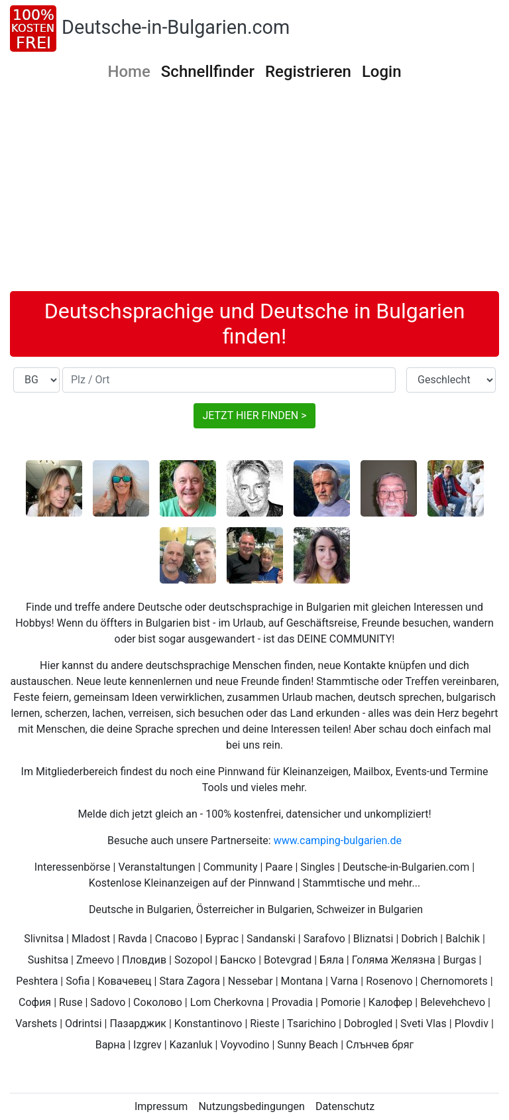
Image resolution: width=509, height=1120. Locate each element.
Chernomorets (454, 981)
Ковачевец (124, 981)
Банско (238, 960)
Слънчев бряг (380, 1044)
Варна (110, 1044)
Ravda (132, 938)
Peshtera (37, 981)
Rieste (264, 1023)
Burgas (459, 960)
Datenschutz (344, 1106)
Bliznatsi (373, 938)
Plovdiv (471, 1023)
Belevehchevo (452, 1002)
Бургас (222, 938)
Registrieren (308, 71)
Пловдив (144, 960)
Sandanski (271, 938)
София (35, 1002)
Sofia (77, 981)
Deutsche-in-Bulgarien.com (176, 27)
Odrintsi (83, 1023)
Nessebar (250, 981)
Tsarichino (311, 1023)
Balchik (462, 938)
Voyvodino (244, 1044)
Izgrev (147, 1044)
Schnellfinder (207, 71)
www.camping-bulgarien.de (338, 840)
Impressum (161, 1106)
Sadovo (107, 1002)
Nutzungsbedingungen (251, 1106)
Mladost (91, 938)
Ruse (70, 1002)
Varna (345, 981)
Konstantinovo (208, 1023)
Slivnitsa (44, 938)
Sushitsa (48, 960)
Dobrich (419, 938)
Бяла (331, 960)
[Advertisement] (254, 191)
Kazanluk (191, 1044)
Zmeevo (95, 960)
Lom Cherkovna (227, 1002)
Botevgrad (287, 960)
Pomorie (341, 1002)
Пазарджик (137, 1023)
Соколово (157, 1002)
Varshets (36, 1023)
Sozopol (193, 960)
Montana (302, 981)
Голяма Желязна (393, 960)
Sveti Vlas (423, 1023)
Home (128, 71)
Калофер (390, 1002)
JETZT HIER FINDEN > (254, 415)
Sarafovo (324, 938)
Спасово (176, 938)
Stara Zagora (189, 981)
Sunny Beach (307, 1044)
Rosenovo (389, 981)
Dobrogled (368, 1023)
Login (382, 71)
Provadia (292, 1002)
